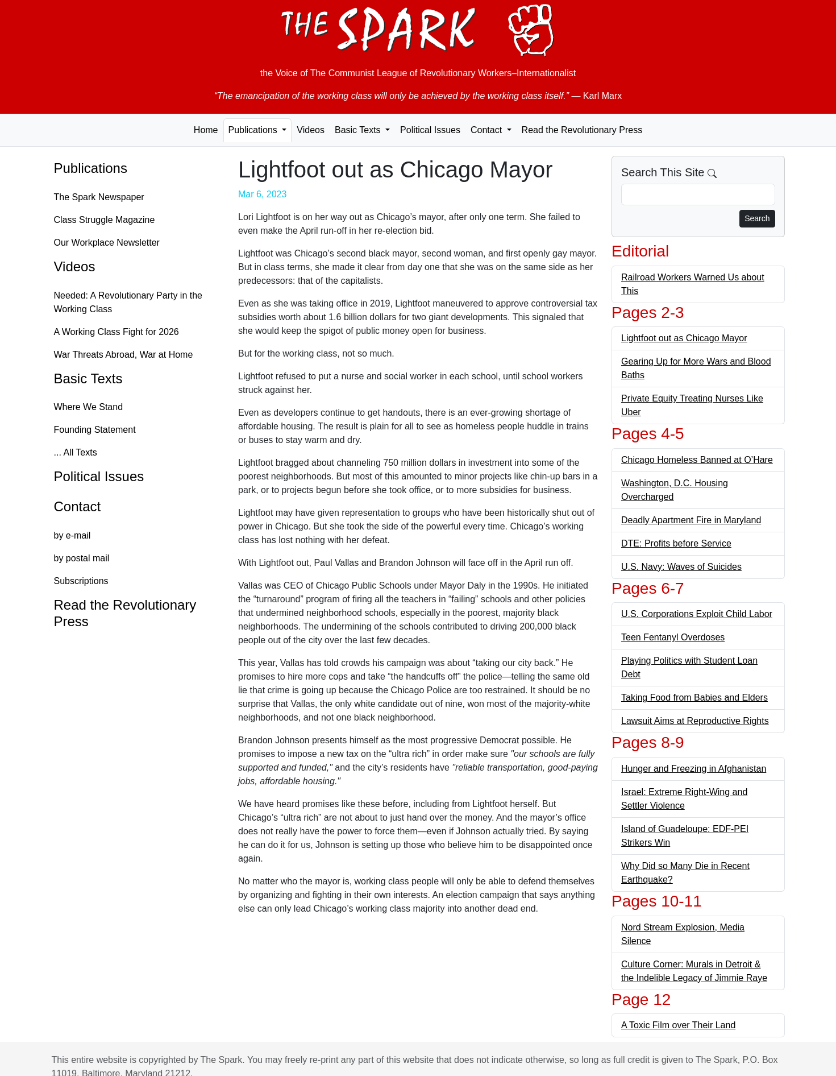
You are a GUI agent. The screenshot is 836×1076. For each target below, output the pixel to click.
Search (757, 218)
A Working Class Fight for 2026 (116, 332)
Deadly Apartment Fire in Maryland (691, 520)
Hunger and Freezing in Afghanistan (693, 768)
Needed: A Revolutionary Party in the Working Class (128, 302)
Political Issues (430, 130)
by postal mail (82, 558)
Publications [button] (254, 130)
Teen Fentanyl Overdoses (673, 637)
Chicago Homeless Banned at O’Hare (697, 460)
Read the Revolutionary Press (582, 130)
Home (206, 130)
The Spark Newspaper (99, 197)
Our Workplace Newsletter (107, 242)
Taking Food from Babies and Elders (694, 697)
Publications (90, 168)
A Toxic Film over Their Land (678, 1025)
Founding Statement (95, 429)
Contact (77, 506)
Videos (311, 130)
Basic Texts (88, 378)
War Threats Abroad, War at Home (123, 354)
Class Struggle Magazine (104, 220)
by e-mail (72, 535)
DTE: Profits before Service (676, 543)
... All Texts (75, 452)
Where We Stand (88, 407)
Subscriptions (81, 581)
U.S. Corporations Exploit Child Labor (696, 614)
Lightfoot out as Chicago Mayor (684, 338)
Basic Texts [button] (359, 130)
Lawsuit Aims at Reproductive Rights (695, 721)
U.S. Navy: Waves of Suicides (681, 567)
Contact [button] (488, 130)
